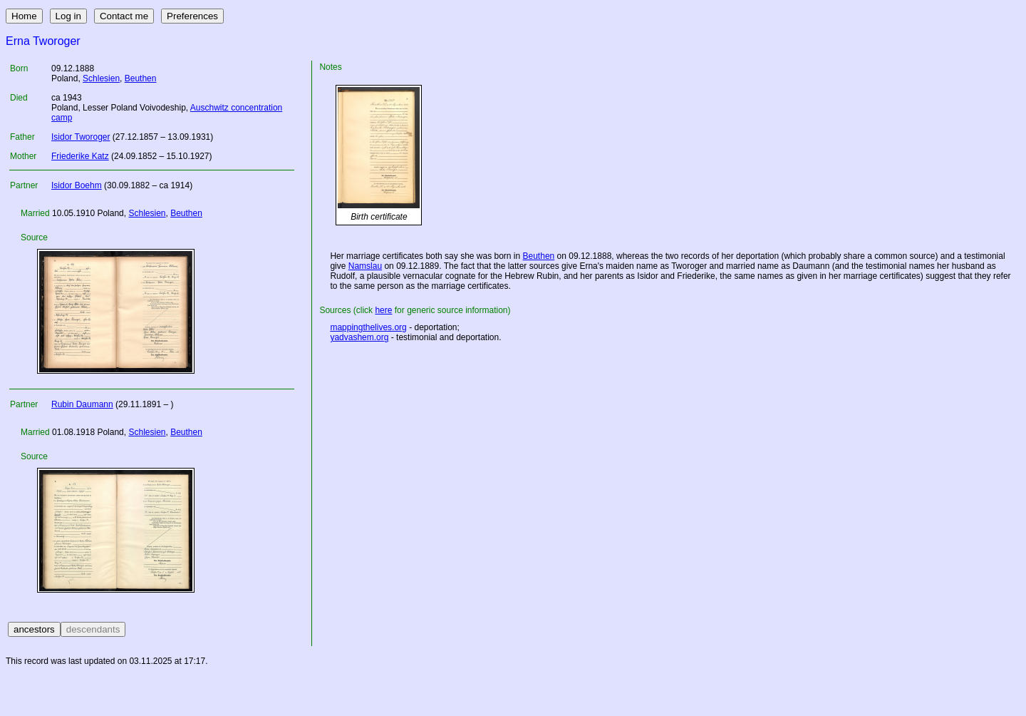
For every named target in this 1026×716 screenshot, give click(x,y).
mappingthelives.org (368, 327)
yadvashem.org (359, 337)
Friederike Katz (80, 156)
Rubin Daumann (82, 404)
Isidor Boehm (76, 185)
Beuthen (141, 78)
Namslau (365, 266)
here (383, 310)
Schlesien (101, 78)
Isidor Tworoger (80, 137)
